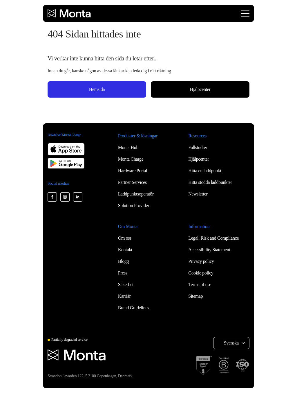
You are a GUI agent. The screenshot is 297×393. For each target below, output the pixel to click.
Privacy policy (201, 261)
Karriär (124, 296)
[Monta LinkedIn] (77, 197)
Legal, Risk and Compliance (213, 238)
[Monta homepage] (70, 13)
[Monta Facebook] (52, 197)
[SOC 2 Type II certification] (204, 365)
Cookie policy (200, 272)
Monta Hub (128, 147)
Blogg (123, 261)
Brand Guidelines (133, 307)
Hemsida (97, 89)
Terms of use (199, 284)
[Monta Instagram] (65, 197)
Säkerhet (125, 284)
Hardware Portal (132, 170)
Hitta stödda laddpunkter (210, 182)
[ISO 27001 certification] (242, 365)
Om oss (125, 238)
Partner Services (132, 182)
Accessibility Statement (209, 249)
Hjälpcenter (200, 89)
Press (122, 272)
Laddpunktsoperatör (136, 193)
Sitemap (195, 296)
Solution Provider (133, 205)
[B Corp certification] (224, 365)
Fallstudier (197, 147)
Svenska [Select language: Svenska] (231, 342)
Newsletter (197, 193)
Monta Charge (131, 159)
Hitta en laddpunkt (204, 170)
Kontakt (125, 249)
